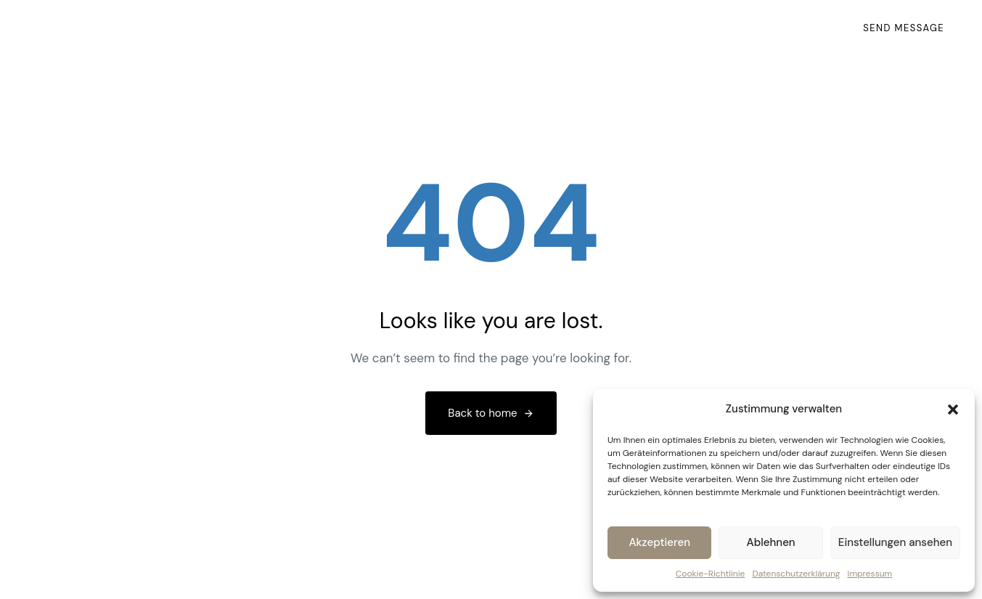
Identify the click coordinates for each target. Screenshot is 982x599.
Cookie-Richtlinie (710, 573)
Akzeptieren (659, 542)
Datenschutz (779, 35)
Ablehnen (771, 542)
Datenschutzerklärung (796, 573)
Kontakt (605, 35)
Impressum (870, 573)
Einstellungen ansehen (895, 542)
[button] (953, 409)
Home (539, 35)
